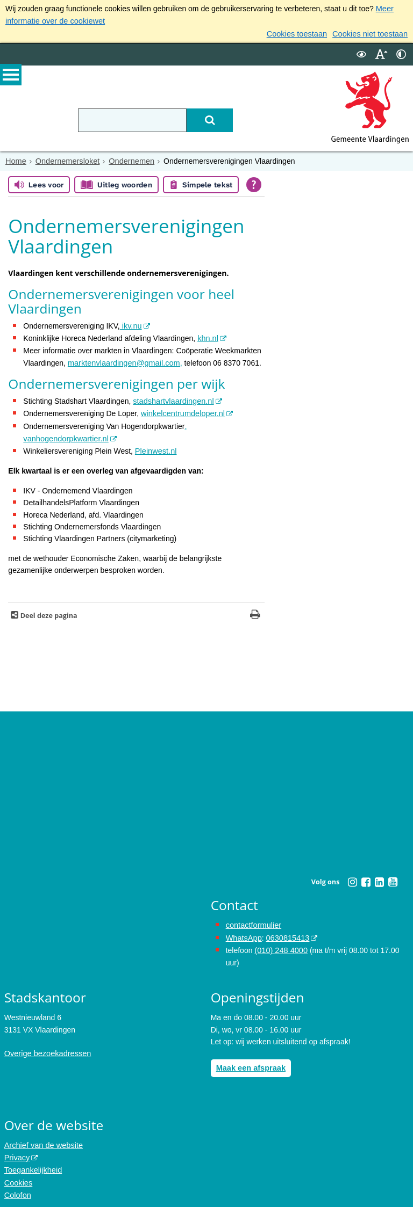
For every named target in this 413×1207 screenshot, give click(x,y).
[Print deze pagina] (255, 610)
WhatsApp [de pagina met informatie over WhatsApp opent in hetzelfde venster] (243, 932)
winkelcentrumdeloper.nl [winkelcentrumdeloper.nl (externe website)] (181, 410)
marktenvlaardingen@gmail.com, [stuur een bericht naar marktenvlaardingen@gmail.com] (123, 360)
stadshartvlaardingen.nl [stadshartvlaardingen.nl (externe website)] (172, 398)
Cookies (18, 1173)
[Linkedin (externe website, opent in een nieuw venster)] (379, 877)
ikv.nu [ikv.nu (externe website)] (130, 324)
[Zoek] (218, 118)
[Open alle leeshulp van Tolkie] (253, 183)
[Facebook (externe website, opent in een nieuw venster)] (366, 877)
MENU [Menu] (11, 75)
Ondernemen (127, 159)
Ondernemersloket (65, 159)
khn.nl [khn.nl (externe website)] (207, 336)
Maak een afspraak (249, 1061)
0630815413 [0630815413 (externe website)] (286, 932)
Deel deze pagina (47, 610)
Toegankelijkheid (32, 1162)
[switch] (361, 52)
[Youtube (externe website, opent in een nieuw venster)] (392, 877)
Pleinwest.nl (155, 446)
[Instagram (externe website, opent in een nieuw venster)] (352, 877)
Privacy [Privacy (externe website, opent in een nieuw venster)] (16, 1149)
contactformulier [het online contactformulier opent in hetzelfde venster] (253, 919)
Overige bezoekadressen (46, 1047)
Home (15, 159)
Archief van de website (42, 1137)
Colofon (17, 1185)
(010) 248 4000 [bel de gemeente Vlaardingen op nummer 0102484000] (279, 944)
